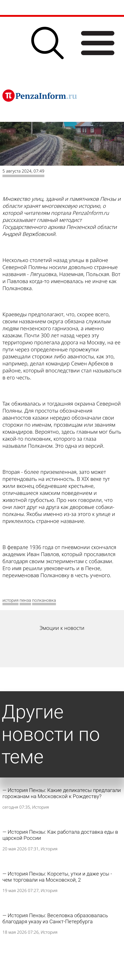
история (10, 600)
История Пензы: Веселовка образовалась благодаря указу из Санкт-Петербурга (55, 918)
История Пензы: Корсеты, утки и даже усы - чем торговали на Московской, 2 (57, 877)
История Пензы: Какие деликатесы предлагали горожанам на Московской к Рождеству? (61, 793)
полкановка (44, 600)
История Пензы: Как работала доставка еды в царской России (60, 835)
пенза (25, 600)
